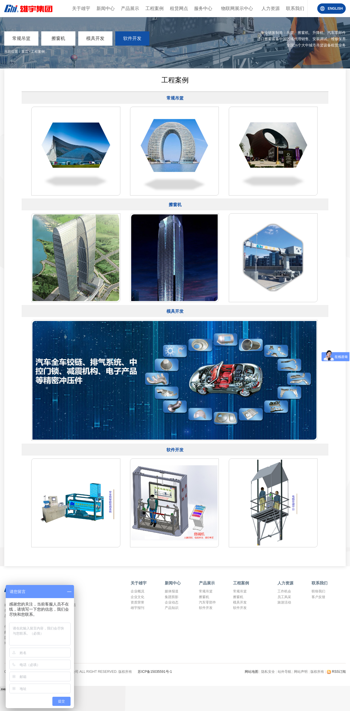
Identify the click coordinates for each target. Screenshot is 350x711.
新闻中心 (105, 8)
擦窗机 (58, 38)
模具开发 (95, 38)
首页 (24, 52)
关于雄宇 (81, 8)
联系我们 (295, 8)
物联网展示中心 (237, 8)
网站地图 (252, 672)
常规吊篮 (21, 38)
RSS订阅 (336, 672)
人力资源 (271, 8)
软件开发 (132, 38)
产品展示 (130, 8)
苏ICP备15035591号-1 (155, 672)
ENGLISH (335, 9)
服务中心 (203, 8)
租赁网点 (179, 8)
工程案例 (154, 8)
